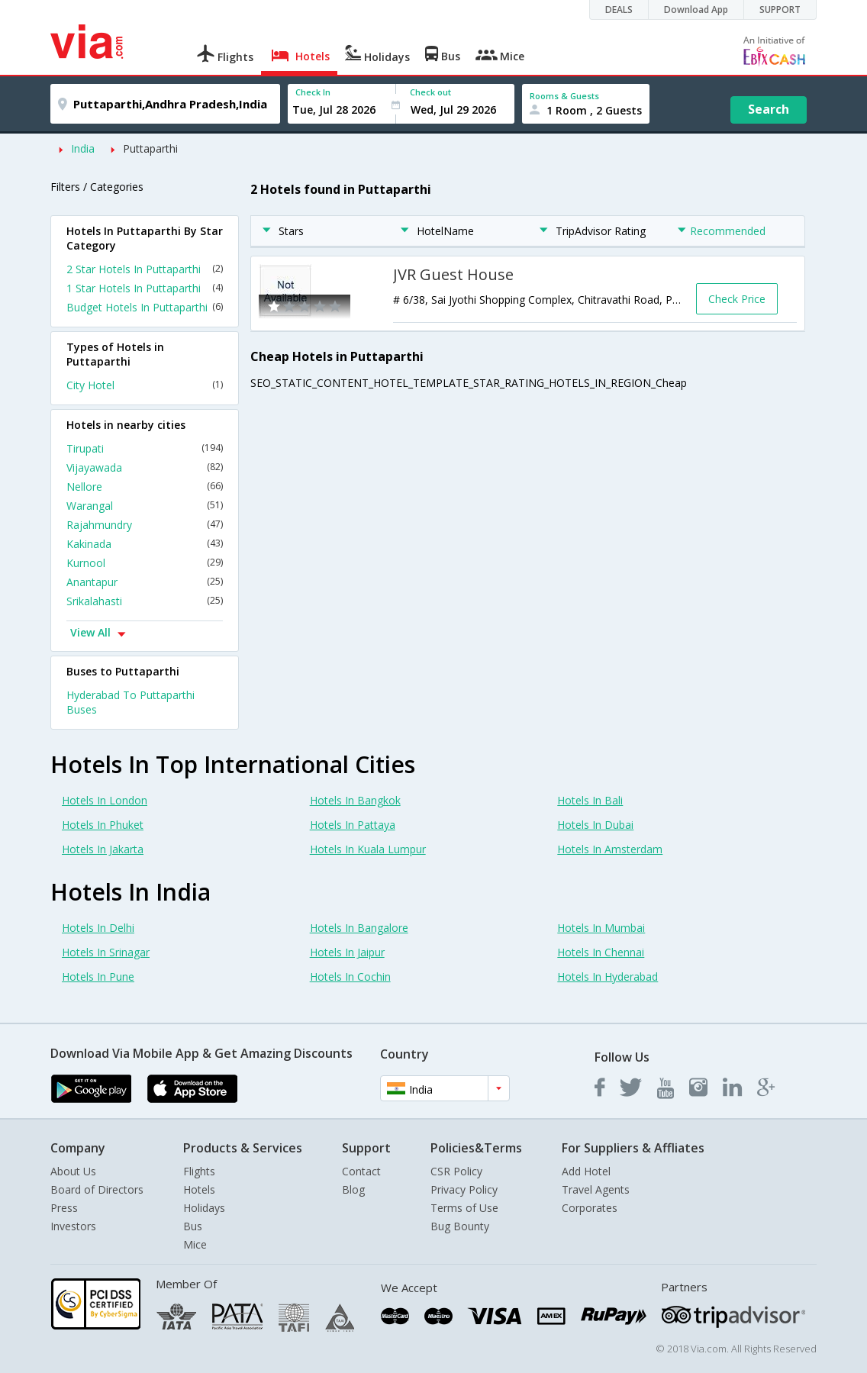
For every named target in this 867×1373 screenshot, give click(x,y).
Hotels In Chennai (600, 952)
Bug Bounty (459, 1226)
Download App (696, 9)
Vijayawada (144, 467)
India (83, 148)
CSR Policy (456, 1171)
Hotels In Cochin (350, 976)
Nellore (144, 486)
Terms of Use (464, 1208)
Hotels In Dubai (595, 824)
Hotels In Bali (590, 800)
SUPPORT (780, 9)
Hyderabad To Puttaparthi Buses (130, 702)
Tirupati (144, 448)
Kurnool (144, 563)
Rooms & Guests (564, 96)
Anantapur (144, 582)
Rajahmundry (144, 524)
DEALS (619, 9)
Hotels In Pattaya (352, 824)
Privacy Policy (464, 1189)
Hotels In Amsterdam (609, 849)
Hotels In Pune (98, 976)
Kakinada (144, 544)
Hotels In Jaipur (347, 952)
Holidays (204, 1208)
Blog (353, 1189)
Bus (192, 1226)
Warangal (144, 505)
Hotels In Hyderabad (607, 976)
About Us (73, 1171)
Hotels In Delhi (98, 927)
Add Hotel (586, 1171)
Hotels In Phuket (102, 824)
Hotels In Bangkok (355, 800)
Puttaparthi (150, 148)
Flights (199, 1171)
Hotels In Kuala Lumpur (368, 849)
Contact (361, 1171)
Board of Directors (96, 1189)
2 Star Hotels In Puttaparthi (144, 269)
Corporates (589, 1208)
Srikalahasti (144, 601)
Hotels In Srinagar (106, 952)
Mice (195, 1244)
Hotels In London (104, 800)
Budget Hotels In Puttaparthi (144, 307)
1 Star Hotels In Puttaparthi (144, 288)
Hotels (199, 1189)
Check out (430, 92)
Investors (73, 1226)
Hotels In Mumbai (601, 927)
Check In (312, 92)
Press (64, 1208)
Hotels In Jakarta (102, 849)
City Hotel (144, 385)
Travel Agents (596, 1189)
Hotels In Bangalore (359, 927)
